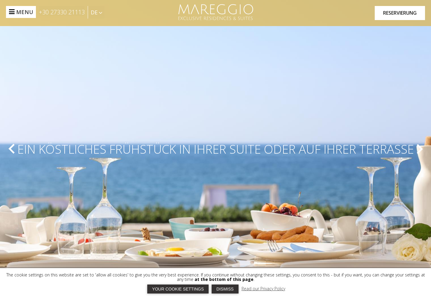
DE (96, 12)
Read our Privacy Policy (263, 288)
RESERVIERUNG (400, 13)
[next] (419, 149)
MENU (24, 12)
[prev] (11, 149)
